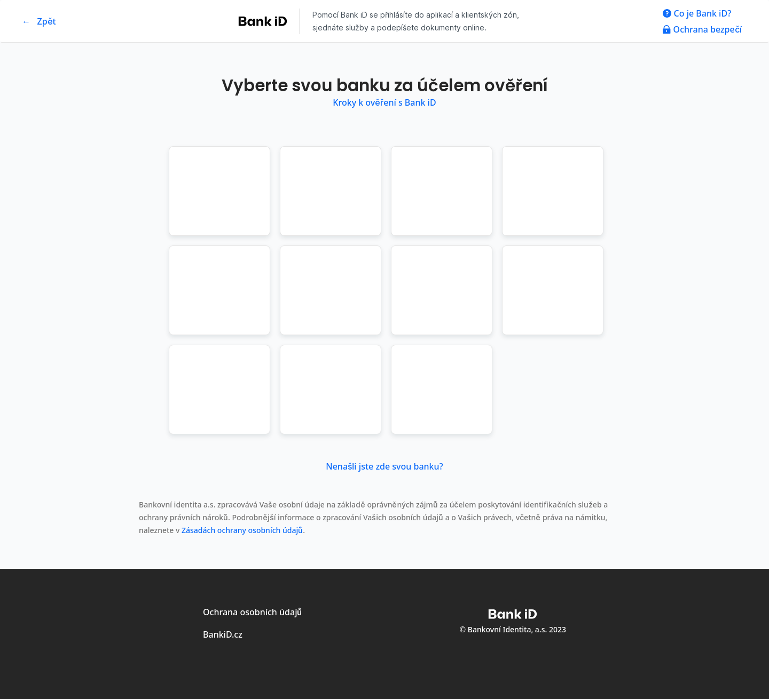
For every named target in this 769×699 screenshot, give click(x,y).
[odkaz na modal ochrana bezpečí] (702, 29)
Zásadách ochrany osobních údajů (242, 530)
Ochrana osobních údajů (252, 612)
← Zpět (39, 21)
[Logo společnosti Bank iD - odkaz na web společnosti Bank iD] (265, 21)
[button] (219, 191)
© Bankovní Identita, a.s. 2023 (513, 629)
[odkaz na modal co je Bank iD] (702, 13)
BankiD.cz (222, 634)
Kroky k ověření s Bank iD (384, 102)
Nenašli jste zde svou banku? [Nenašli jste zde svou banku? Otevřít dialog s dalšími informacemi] (384, 466)
